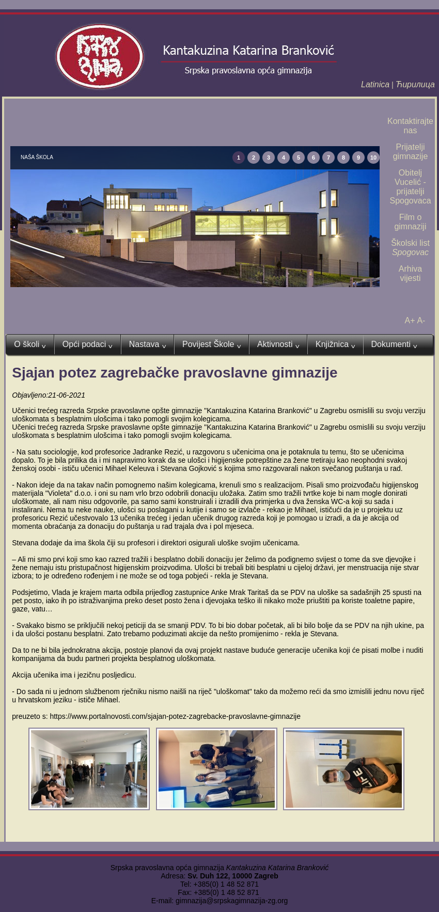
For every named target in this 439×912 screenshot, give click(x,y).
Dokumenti (394, 344)
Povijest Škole (211, 344)
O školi (29, 344)
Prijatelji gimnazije (410, 152)
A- (421, 320)
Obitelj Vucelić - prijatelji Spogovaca (410, 186)
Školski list (410, 248)
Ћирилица (415, 84)
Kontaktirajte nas (410, 126)
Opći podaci (87, 344)
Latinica (375, 84)
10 (373, 157)
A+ (410, 320)
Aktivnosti (278, 344)
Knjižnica (335, 344)
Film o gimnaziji (410, 222)
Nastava (147, 344)
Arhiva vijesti (410, 273)
